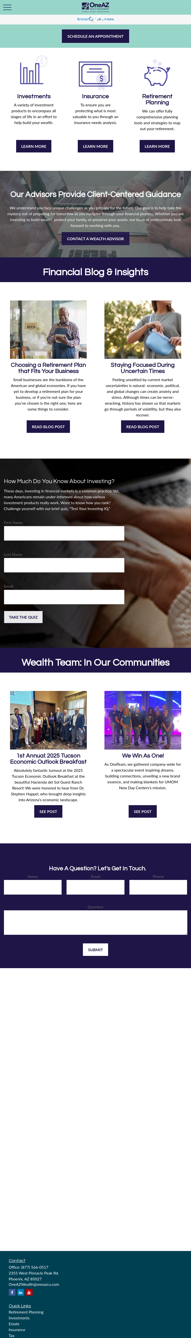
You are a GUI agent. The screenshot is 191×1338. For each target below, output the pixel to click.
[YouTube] (29, 1292)
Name (33, 876)
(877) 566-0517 (34, 1267)
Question (95, 906)
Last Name (13, 554)
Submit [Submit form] (95, 949)
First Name (13, 522)
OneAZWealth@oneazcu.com (34, 1284)
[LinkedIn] (20, 1292)
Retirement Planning (26, 1312)
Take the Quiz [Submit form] (23, 617)
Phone (158, 876)
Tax (12, 1335)
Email (8, 586)
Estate (14, 1323)
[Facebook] (12, 1292)
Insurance (17, 1329)
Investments (19, 1317)
